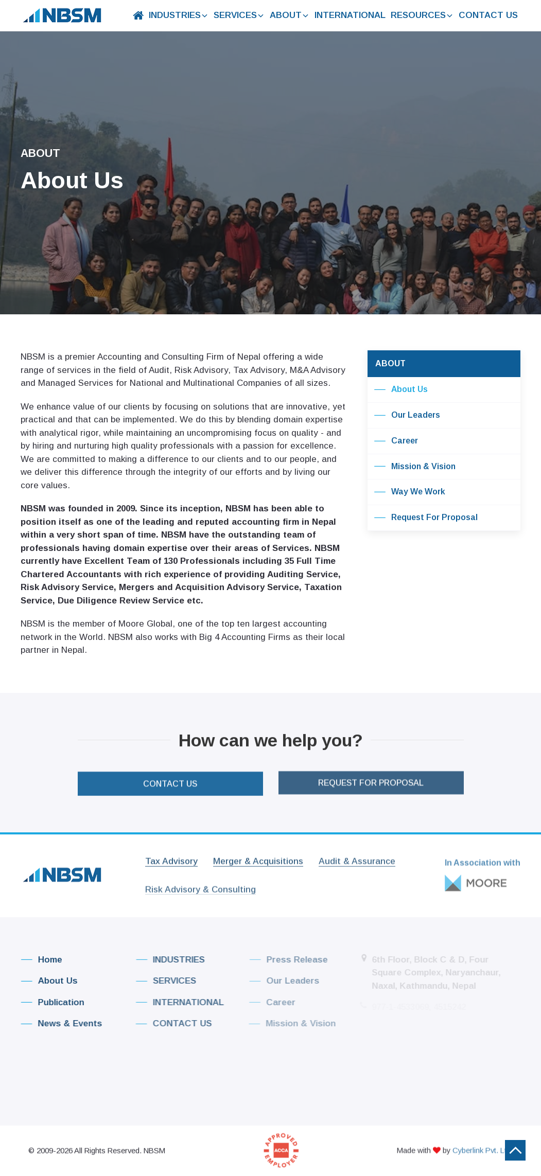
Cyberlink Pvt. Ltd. (482, 1145)
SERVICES (236, 15)
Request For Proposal (426, 518)
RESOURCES (421, 15)
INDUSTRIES (175, 15)
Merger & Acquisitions (258, 856)
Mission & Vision (415, 466)
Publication (49, 1002)
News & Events (58, 1023)
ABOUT (287, 15)
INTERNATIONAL (348, 15)
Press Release (282, 960)
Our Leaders (407, 415)
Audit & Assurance (357, 856)
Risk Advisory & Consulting (200, 884)
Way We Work (409, 492)
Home (38, 960)
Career (396, 441)
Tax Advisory (171, 856)
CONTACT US (487, 15)
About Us (401, 390)
